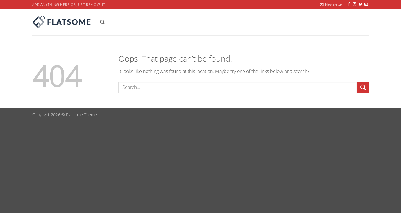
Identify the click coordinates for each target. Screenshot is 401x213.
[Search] (102, 22)
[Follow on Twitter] (360, 4)
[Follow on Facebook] (349, 4)
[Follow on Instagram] (354, 4)
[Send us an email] (366, 4)
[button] (331, 4)
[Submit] (363, 87)
